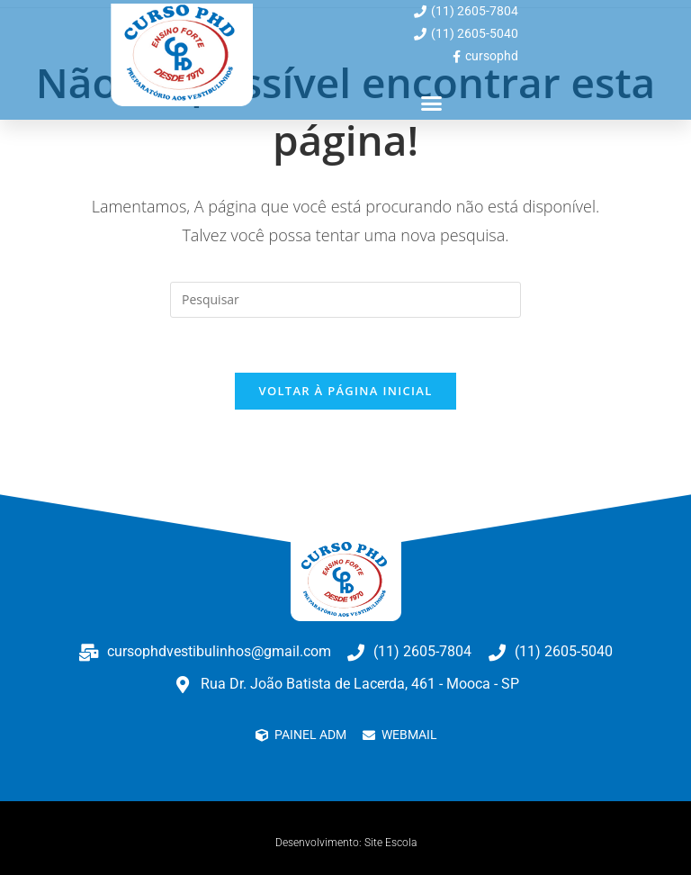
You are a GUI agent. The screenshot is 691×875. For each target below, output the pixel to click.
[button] (432, 103)
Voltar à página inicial (345, 391)
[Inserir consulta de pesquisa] (345, 300)
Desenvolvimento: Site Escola (346, 842)
